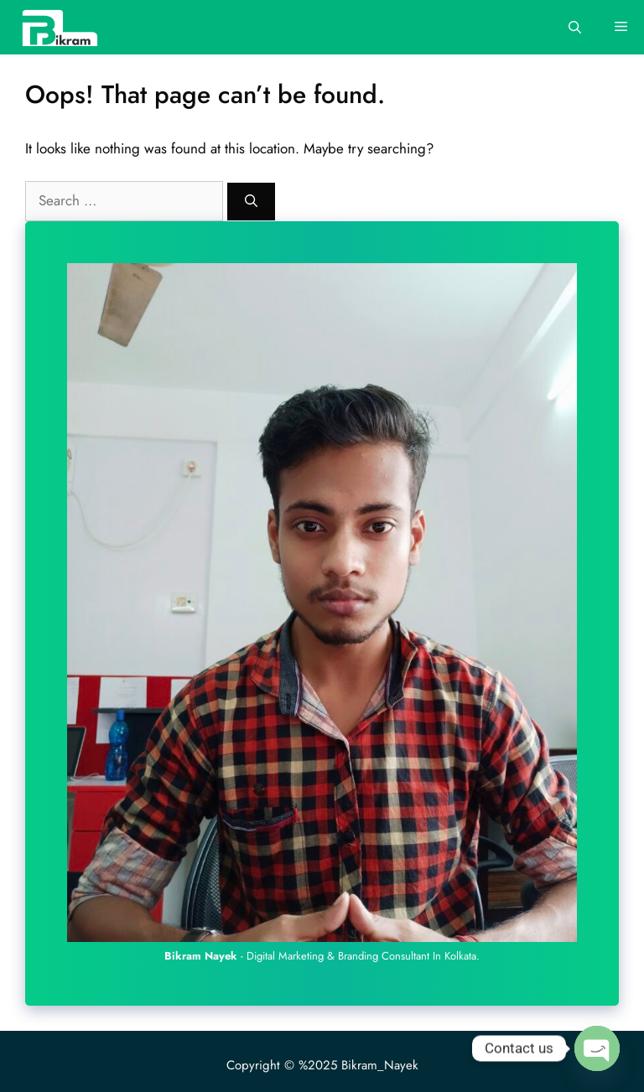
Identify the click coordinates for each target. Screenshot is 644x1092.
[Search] (251, 201)
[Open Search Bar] (575, 27)
